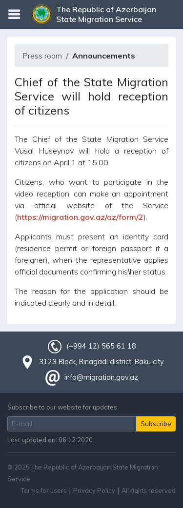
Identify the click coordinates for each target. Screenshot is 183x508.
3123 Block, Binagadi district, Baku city (101, 361)
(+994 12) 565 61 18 (101, 346)
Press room (42, 55)
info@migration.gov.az (101, 377)
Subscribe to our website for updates (62, 407)
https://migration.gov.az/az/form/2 (80, 217)
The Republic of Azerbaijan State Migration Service (106, 14)
